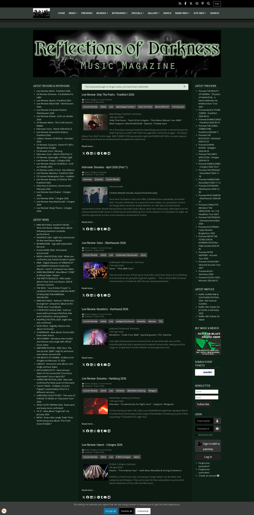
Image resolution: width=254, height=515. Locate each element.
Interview (87, 179)
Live (111, 106)
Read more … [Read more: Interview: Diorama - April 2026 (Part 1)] (88, 222)
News (73, 14)
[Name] (206, 392)
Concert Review (90, 106)
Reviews (102, 14)
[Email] (206, 397)
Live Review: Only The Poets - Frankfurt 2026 (108, 94)
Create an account (209, 475)
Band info (183, 14)
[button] (83, 153)
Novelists (141, 321)
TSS (160, 321)
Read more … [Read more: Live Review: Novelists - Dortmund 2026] (88, 357)
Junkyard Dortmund (125, 321)
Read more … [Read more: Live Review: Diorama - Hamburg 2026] (88, 423)
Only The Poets (145, 106)
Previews (86, 13)
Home (61, 13)
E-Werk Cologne (123, 457)
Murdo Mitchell (162, 106)
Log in (208, 457)
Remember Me (205, 434)
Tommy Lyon (178, 106)
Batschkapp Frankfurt (125, 106)
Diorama (99, 179)
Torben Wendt (112, 179)
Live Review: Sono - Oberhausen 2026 (104, 243)
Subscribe (203, 404)
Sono (143, 255)
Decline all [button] (126, 511)
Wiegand (152, 390)
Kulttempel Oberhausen (127, 255)
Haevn (136, 457)
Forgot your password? (204, 465)
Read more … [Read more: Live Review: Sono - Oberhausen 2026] (88, 288)
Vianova (152, 321)
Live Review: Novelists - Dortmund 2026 (105, 309)
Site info (200, 14)
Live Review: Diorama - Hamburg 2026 (104, 378)
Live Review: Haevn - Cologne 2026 (102, 445)
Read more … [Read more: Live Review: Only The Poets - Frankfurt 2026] (88, 146)
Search (214, 13)
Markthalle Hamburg (136, 390)
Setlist (103, 106)
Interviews (120, 14)
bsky (217, 3)
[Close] (184, 86)
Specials (138, 14)
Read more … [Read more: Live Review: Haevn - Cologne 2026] (88, 490)
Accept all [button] (111, 511)
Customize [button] (143, 511)
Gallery (154, 14)
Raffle (167, 13)
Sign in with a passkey (208, 446)
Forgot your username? (204, 471)
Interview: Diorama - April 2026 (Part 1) (105, 167)
